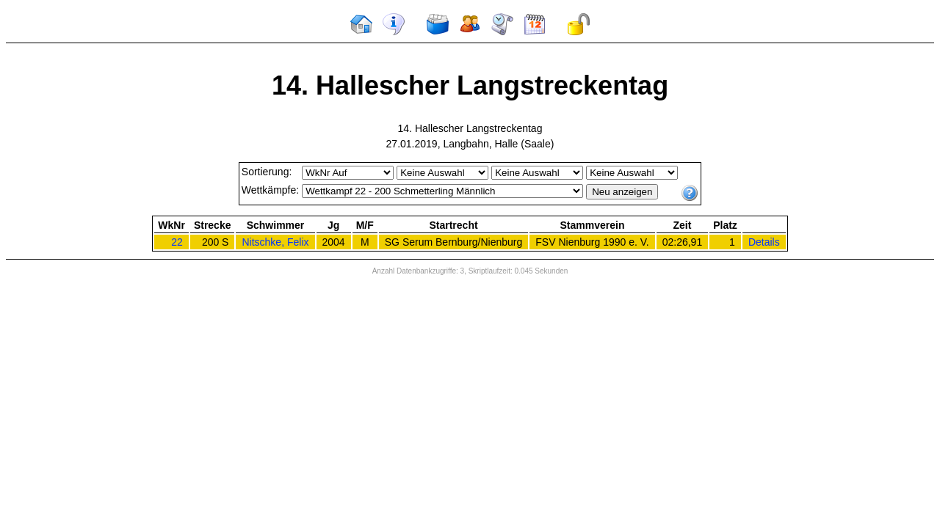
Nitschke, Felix (275, 242)
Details (764, 242)
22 (177, 242)
